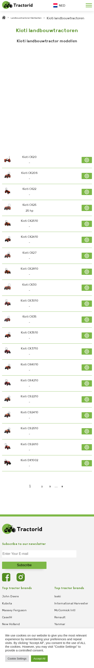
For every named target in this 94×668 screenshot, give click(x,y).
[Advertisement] (47, 97)
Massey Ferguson (14, 610)
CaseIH (7, 617)
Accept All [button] (39, 658)
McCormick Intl (64, 610)
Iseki (57, 596)
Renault (59, 617)
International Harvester (71, 603)
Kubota (7, 603)
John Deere (10, 596)
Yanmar (59, 624)
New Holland (11, 624)
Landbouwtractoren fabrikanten (26, 18)
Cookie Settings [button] (17, 658)
